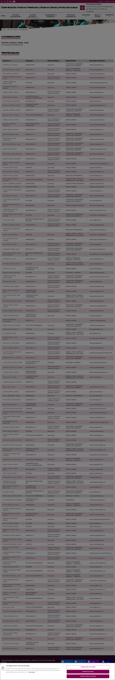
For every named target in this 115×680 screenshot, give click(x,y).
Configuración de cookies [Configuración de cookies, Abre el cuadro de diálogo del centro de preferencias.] (88, 669)
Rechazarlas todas (88, 673)
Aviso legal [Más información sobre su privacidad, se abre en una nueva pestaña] (31, 674)
